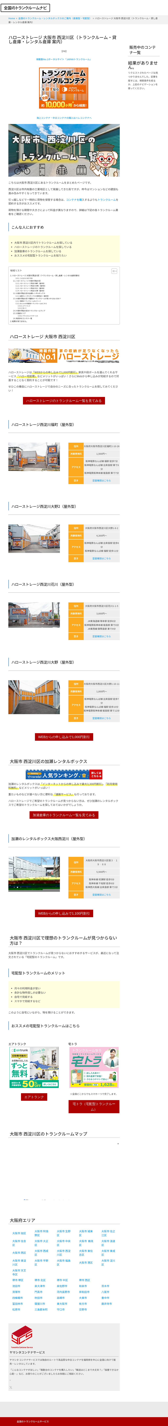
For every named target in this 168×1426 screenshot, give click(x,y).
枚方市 (83, 1304)
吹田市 (38, 1298)
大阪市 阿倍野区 (41, 1233)
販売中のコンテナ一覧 (24, 318)
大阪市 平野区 (41, 1262)
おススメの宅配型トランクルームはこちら (33, 303)
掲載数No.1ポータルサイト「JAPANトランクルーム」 (64, 59)
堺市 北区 (40, 1280)
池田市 (16, 1286)
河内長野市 (63, 1292)
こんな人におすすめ (26, 278)
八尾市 (105, 1292)
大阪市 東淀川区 (19, 1262)
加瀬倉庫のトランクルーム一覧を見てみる (64, 815)
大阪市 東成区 (108, 1253)
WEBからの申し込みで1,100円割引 (64, 913)
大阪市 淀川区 (108, 1262)
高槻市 (61, 1298)
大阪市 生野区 (64, 1233)
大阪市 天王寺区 (19, 1272)
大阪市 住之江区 (108, 1233)
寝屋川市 (40, 1304)
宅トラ (24, 308)
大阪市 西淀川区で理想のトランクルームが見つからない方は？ (38, 298)
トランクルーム (107, 200)
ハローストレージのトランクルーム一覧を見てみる (64, 401)
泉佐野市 (62, 1286)
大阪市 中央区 (64, 1243)
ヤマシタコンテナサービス (30, 316)
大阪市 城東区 (86, 1233)
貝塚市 (16, 1292)
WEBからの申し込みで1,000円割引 (64, 737)
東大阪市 (62, 1304)
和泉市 (83, 1286)
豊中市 (105, 1298)
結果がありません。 (20, 321)
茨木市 (105, 1286)
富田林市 (17, 1304)
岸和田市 (84, 1292)
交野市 (83, 1309)
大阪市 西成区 (41, 1253)
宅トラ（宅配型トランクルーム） (94, 1106)
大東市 (83, 1298)
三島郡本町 (41, 1309)
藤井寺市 (106, 1304)
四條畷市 (17, 1298)
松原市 (16, 1309)
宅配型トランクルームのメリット (30, 301)
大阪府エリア (21, 313)
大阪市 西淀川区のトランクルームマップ (30, 311)
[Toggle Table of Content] (112, 271)
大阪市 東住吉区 (86, 1253)
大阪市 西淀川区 (64, 1253)
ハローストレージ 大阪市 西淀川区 (28, 281)
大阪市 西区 (19, 1253)
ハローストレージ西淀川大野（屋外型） (32, 291)
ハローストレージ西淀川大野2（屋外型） (33, 286)
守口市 (61, 1309)
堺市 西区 (84, 1280)
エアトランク (26, 306)
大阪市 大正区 (41, 1243)
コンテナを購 (74, 200)
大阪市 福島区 (64, 1262)
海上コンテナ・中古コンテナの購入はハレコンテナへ (64, 117)
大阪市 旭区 (19, 1233)
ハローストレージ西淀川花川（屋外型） (32, 288)
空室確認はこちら (101, 480)
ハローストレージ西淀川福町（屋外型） (32, 283)
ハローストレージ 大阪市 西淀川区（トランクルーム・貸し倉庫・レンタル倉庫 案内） (46, 275)
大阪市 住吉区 (19, 1243)
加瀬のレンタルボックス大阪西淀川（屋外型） (35, 296)
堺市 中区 (62, 1280)
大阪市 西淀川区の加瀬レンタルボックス (30, 293)
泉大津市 (40, 1286)
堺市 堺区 (17, 1280)
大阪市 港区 (86, 1262)
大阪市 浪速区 (108, 1243)
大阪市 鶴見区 (86, 1243)
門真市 (38, 1292)
